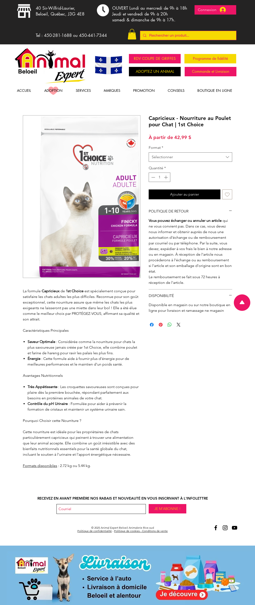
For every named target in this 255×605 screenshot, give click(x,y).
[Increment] (166, 177)
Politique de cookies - (128, 531)
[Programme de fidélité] (210, 58)
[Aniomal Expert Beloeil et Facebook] (215, 527)
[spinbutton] (159, 177)
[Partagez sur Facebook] (152, 325)
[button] (132, 34)
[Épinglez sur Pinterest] (160, 325)
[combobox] (190, 157)
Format (156, 147)
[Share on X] (178, 325)
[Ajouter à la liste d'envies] (227, 194)
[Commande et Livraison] (210, 71)
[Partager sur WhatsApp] (169, 325)
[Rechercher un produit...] (187, 35)
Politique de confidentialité (94, 531)
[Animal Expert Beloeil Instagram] (225, 527)
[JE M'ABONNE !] (167, 508)
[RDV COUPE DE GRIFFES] (155, 58)
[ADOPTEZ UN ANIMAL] (155, 71)
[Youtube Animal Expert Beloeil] (234, 527)
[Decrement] (152, 177)
